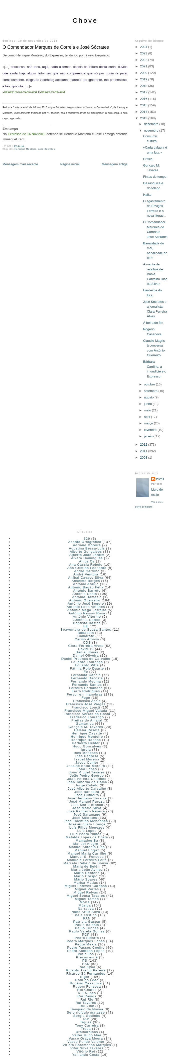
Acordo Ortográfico (85, 542)
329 (87, 538)
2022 (144, 60)
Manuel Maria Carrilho (87, 853)
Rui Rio (87, 999)
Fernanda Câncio (86, 675)
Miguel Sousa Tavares (86, 895)
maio (148, 410)
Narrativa (86, 908)
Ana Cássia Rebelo (85, 564)
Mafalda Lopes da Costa (87, 837)
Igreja (86, 749)
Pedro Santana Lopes (85, 951)
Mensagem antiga (115, 164)
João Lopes (87, 769)
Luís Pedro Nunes (86, 834)
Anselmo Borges (86, 581)
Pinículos (86, 954)
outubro (150, 384)
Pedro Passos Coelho (85, 947)
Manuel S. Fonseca (87, 857)
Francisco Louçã (86, 707)
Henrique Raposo (86, 740)
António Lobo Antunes (86, 607)
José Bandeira (87, 792)
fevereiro (151, 430)
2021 (144, 66)
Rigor (85, 977)
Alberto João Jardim (86, 555)
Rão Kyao (87, 967)
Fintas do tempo (154, 176)
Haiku (147, 194)
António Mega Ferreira (86, 610)
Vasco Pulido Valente (86, 1042)
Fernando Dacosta (87, 678)
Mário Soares (86, 879)
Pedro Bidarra (87, 938)
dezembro (151, 124)
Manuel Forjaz (86, 850)
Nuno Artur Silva (86, 912)
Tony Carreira (87, 1025)
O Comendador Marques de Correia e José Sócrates (55, 47)
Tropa (86, 1029)
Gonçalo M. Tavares (85, 727)
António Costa (84, 594)
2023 (144, 53)
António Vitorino (87, 616)
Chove (85, 20)
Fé (86, 672)
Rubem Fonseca (87, 986)
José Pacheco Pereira (86, 811)
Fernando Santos (87, 685)
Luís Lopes (86, 831)
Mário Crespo (86, 876)
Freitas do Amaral (87, 720)
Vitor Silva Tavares (87, 1048)
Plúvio (160, 479)
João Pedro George (87, 775)
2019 (144, 79)
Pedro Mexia (86, 944)
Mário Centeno (87, 873)
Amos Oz (87, 561)
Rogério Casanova (86, 983)
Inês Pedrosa (87, 756)
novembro (151, 130)
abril (147, 417)
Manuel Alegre (85, 844)
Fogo (86, 698)
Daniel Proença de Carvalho (85, 659)
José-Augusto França (87, 824)
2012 (144, 444)
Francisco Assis (87, 701)
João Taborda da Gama (87, 782)
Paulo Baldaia (87, 925)
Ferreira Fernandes (86, 688)
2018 (144, 86)
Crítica (147, 159)
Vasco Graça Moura (86, 1038)
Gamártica (85, 723)
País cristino (86, 915)
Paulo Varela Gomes (86, 931)
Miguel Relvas (86, 892)
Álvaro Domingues (87, 558)
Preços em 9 (87, 957)
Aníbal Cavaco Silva (86, 577)
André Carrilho (87, 571)
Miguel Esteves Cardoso (86, 886)
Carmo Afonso (87, 639)
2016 (144, 99)
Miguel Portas (87, 889)
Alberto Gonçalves (86, 551)
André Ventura (85, 574)
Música (85, 905)
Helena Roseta (87, 730)
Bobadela (86, 633)
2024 (144, 47)
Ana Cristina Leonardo (86, 568)
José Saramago (87, 814)
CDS (87, 642)
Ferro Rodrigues (86, 691)
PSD (86, 964)
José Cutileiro (87, 795)
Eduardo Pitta (87, 665)
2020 (144, 73)
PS (84, 960)
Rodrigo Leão (87, 980)
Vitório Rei (85, 1051)
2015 (144, 105)
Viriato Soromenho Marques (87, 1045)
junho (148, 404)
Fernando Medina (86, 681)
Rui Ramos (87, 996)
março (149, 423)
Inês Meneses (86, 753)
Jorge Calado (86, 785)
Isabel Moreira (87, 759)
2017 (144, 92)
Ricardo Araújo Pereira (86, 970)
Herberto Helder (86, 743)
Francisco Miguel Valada (85, 710)
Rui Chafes (86, 990)
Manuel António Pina (87, 847)
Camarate (86, 636)
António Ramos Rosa (87, 613)
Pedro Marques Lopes (86, 941)
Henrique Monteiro (25, 149)
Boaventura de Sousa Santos (85, 629)
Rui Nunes (87, 993)
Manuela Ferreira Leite (87, 860)
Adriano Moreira (87, 545)
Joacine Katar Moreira (85, 766)
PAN (87, 918)
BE (85, 626)
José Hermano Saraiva (87, 798)
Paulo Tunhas (87, 928)
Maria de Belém (86, 866)
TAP (85, 1019)
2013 (144, 118)
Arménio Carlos (87, 620)
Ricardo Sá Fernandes (85, 973)
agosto (149, 397)
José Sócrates (46, 149)
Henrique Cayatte (87, 733)
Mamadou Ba (87, 840)
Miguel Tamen (87, 899)
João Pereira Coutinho (86, 779)
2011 (144, 451)
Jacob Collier (87, 762)
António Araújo (86, 584)
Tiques (86, 1022)
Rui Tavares (86, 1003)
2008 (144, 457)
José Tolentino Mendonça (86, 821)
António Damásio (87, 597)
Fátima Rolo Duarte (87, 668)
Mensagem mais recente (20, 164)
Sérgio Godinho (86, 1016)
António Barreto (87, 590)
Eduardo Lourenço (87, 662)
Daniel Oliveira (86, 655)
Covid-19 (86, 649)
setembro (151, 391)
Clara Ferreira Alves (86, 646)
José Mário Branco (86, 805)
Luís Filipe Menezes (86, 827)
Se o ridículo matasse (86, 1012)
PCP (86, 934)
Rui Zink (87, 1006)
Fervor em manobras (85, 694)
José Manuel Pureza (87, 801)
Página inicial (70, 164)
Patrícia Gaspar (87, 921)
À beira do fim (153, 323)
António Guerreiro (84, 600)
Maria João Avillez (87, 870)
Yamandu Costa (86, 1055)
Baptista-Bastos (87, 623)
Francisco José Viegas (86, 704)
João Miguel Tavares (87, 772)
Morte (85, 902)
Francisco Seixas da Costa (87, 714)
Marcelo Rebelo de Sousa (86, 863)
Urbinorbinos (87, 1032)
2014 (144, 112)
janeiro (149, 436)
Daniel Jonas (87, 652)
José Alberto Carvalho (87, 788)
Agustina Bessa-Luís (87, 548)
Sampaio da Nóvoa (86, 1009)
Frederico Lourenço (87, 717)
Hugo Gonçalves (86, 746)
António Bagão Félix (86, 587)
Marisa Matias (86, 883)
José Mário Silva (87, 808)
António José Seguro (86, 603)
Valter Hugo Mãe (87, 1035)
